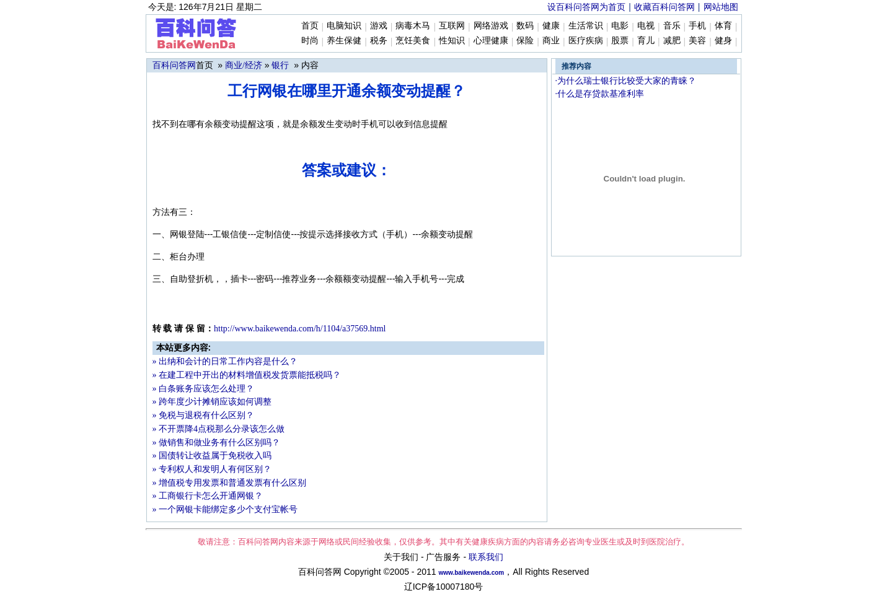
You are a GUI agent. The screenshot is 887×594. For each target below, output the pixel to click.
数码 (525, 25)
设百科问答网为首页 (586, 7)
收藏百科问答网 (664, 7)
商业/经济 (243, 65)
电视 (646, 25)
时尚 (310, 40)
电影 (620, 25)
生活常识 (585, 25)
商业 (551, 40)
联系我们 (486, 557)
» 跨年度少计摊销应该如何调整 (212, 401)
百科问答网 (174, 65)
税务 (378, 40)
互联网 (452, 25)
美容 (697, 40)
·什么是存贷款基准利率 (600, 93)
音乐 (672, 25)
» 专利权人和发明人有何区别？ (212, 469)
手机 (697, 25)
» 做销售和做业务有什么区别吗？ (216, 442)
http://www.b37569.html (300, 328)
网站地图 (721, 7)
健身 (723, 40)
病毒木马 (412, 25)
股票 (620, 40)
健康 (551, 25)
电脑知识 (344, 25)
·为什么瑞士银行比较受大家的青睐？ (626, 80)
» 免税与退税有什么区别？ (203, 415)
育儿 (646, 40)
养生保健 (344, 40)
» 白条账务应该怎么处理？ (203, 388)
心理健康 (491, 40)
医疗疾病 (585, 40)
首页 (310, 25)
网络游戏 (491, 25)
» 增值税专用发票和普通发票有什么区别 (229, 482)
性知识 (452, 40)
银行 (280, 65)
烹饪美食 (412, 40)
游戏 (378, 25)
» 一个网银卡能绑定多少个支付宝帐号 (225, 509)
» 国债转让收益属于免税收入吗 (212, 455)
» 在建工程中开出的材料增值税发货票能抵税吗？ (247, 375)
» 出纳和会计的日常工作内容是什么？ (225, 361)
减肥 (672, 40)
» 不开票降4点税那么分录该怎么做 (218, 429)
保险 (525, 40)
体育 (723, 25)
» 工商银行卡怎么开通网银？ (207, 495)
